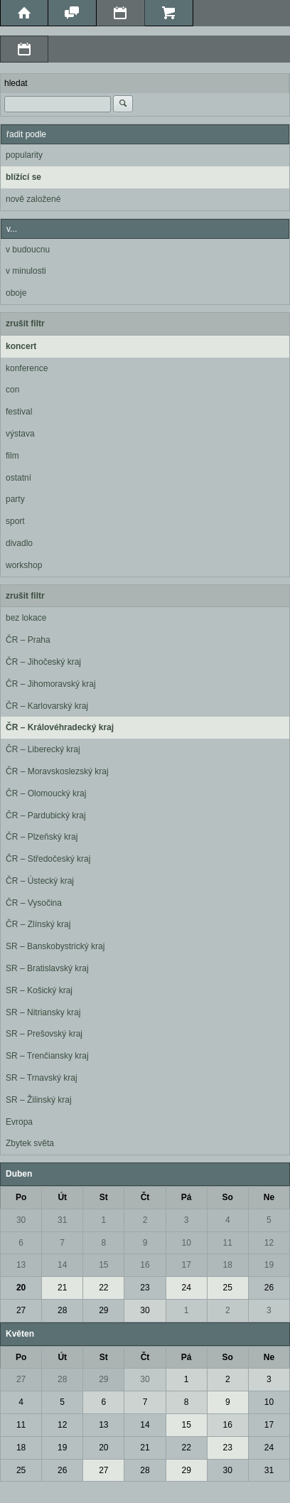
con (12, 390)
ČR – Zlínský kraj (38, 924)
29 (103, 1310)
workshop (24, 565)
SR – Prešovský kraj (44, 1034)
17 (185, 1265)
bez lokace (26, 618)
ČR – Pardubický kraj (46, 815)
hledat (16, 83)
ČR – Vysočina (34, 903)
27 (21, 1310)
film (12, 456)
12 (269, 1243)
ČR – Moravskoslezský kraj (57, 771)
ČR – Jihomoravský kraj (51, 684)
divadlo (19, 543)
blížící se (23, 177)
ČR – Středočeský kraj (48, 859)
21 (62, 1288)
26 (269, 1288)
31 (62, 1220)
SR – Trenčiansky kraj (47, 1056)
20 (21, 1288)
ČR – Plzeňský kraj (41, 837)
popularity (24, 155)
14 (62, 1265)
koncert (21, 346)
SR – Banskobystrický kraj (55, 946)
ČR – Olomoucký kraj (46, 793)
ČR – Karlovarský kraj (47, 706)
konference (27, 368)
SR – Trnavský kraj (41, 1078)
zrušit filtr (25, 323)
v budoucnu (28, 250)
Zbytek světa (30, 1143)
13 (21, 1265)
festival (19, 412)
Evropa (19, 1122)
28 (62, 1310)
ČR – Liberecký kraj (43, 749)
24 (185, 1288)
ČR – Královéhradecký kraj (60, 727)
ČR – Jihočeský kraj (43, 662)
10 (185, 1243)
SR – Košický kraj (39, 990)
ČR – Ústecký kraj (40, 881)
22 (103, 1288)
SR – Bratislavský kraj (47, 968)
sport (15, 521)
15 (103, 1265)
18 (227, 1265)
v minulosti (26, 271)
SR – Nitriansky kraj (43, 1012)
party (15, 499)
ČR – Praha (28, 640)
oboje (16, 293)
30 (21, 1220)
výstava (20, 434)
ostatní (18, 478)
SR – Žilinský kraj (39, 1100)
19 (269, 1265)
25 (227, 1288)
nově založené (33, 199)
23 (144, 1288)
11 (227, 1243)
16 (144, 1265)
